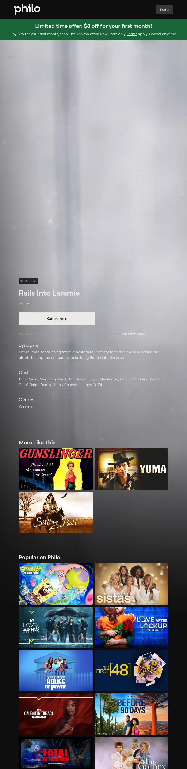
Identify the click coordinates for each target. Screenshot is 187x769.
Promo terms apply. (133, 333)
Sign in (164, 9)
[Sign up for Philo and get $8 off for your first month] (93, 29)
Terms (132, 33)
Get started (57, 318)
